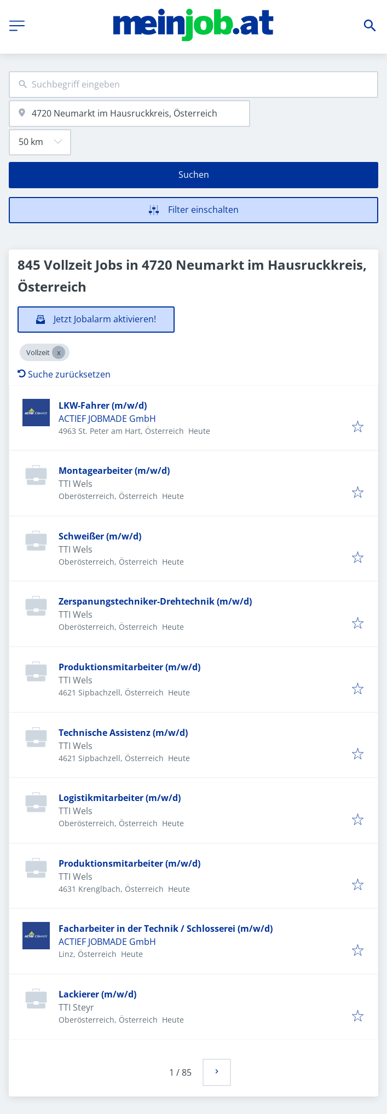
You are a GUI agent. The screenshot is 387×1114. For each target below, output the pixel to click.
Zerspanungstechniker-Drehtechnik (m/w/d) (155, 601)
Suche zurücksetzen (64, 374)
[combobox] (193, 84)
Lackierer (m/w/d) (97, 994)
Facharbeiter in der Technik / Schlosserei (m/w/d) (166, 928)
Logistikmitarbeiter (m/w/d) (120, 798)
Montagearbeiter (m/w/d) (114, 471)
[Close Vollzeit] (58, 352)
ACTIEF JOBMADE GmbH (107, 419)
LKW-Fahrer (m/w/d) (103, 405)
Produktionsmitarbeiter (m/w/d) (129, 667)
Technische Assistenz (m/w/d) (123, 733)
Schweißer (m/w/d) (100, 536)
